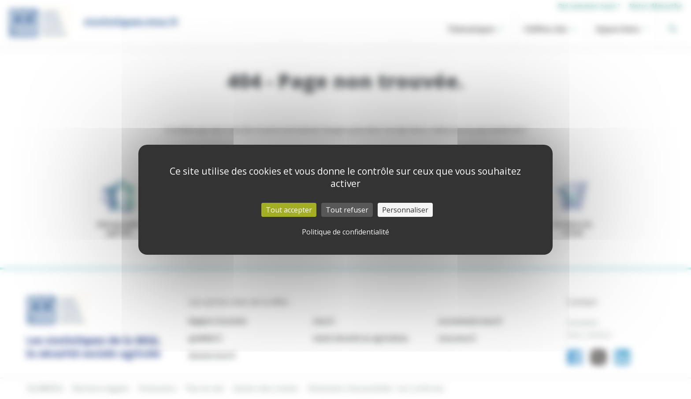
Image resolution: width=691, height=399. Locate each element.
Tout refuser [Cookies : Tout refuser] (347, 210)
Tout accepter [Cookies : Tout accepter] (289, 210)
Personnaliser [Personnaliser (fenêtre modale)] (405, 210)
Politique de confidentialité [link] (345, 232)
